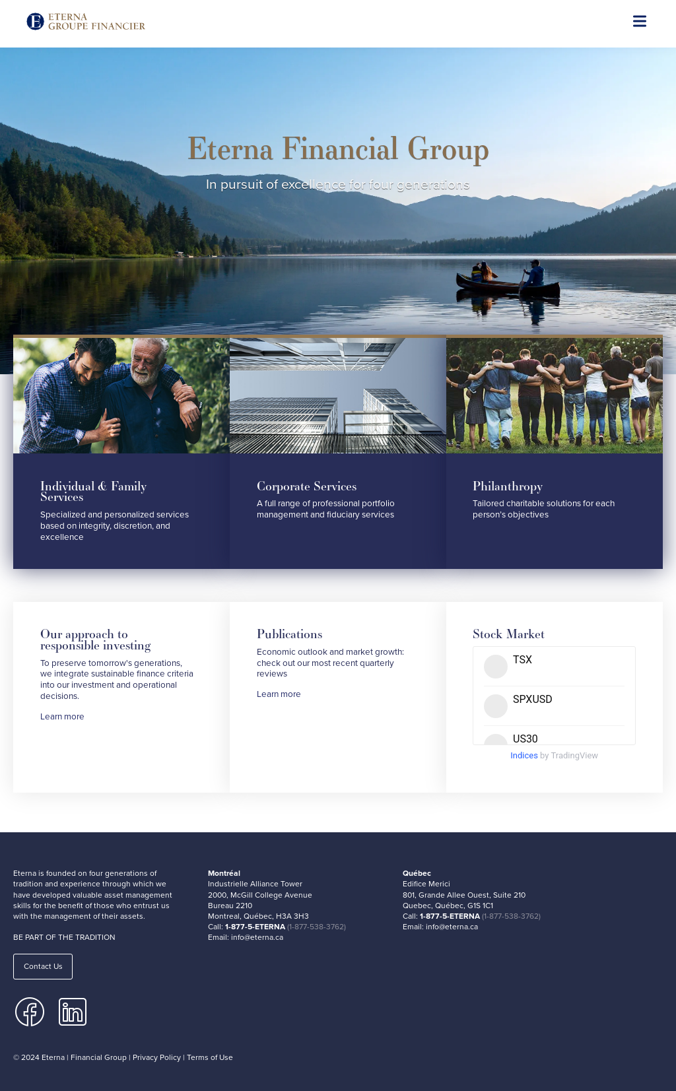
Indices (524, 755)
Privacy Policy (157, 1057)
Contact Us (43, 966)
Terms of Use (210, 1057)
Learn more (62, 716)
